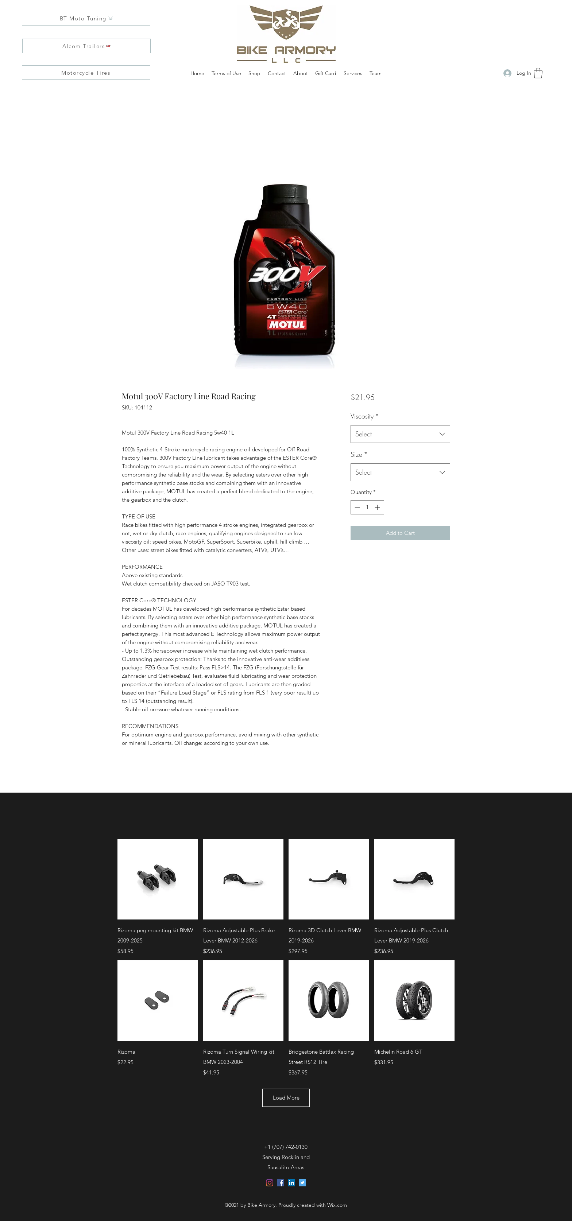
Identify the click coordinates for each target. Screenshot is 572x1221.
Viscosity (365, 416)
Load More (286, 1097)
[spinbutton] (367, 507)
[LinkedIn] (291, 1182)
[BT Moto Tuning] (86, 18)
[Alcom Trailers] (86, 46)
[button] (538, 73)
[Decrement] (357, 507)
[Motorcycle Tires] (86, 72)
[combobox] (400, 434)
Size (359, 454)
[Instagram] (269, 1182)
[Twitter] (302, 1182)
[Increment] (378, 507)
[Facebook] (280, 1182)
